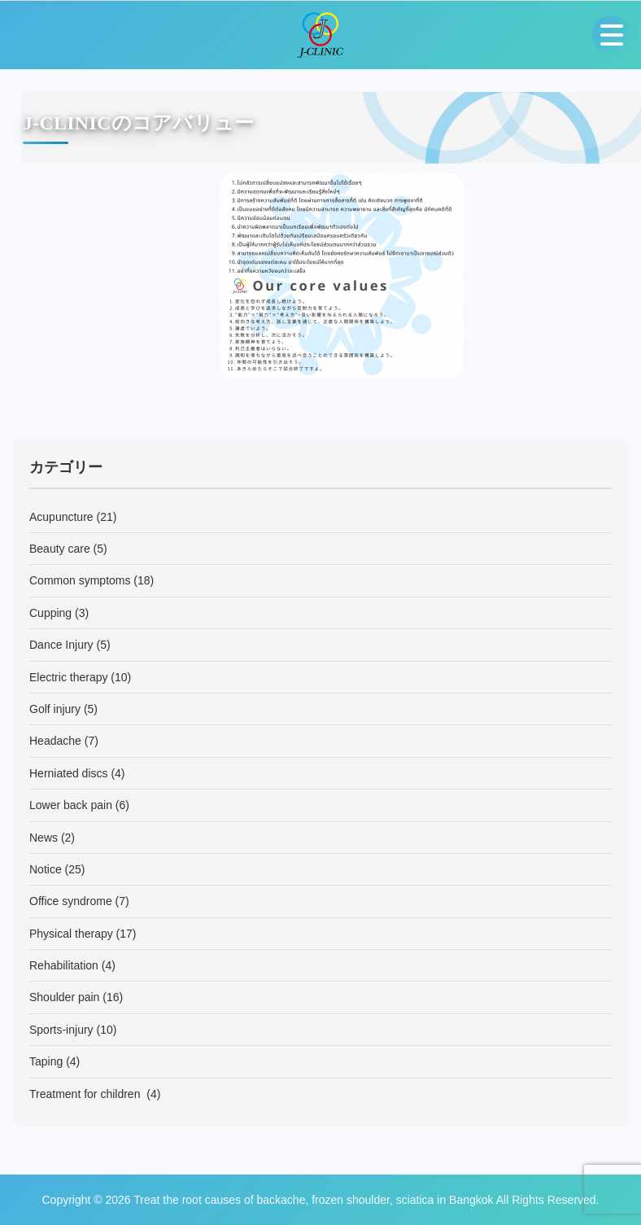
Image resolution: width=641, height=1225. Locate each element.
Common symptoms (79, 580)
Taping (46, 1061)
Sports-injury (61, 1029)
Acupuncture (61, 516)
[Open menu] (611, 35)
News (43, 837)
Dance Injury (61, 644)
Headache (55, 740)
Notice (45, 869)
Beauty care (59, 548)
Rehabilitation (63, 965)
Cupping (50, 612)
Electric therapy (68, 677)
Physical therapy (71, 933)
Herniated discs (68, 773)
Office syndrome (70, 901)
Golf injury (55, 708)
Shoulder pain (64, 997)
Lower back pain (70, 805)
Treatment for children (86, 1093)
